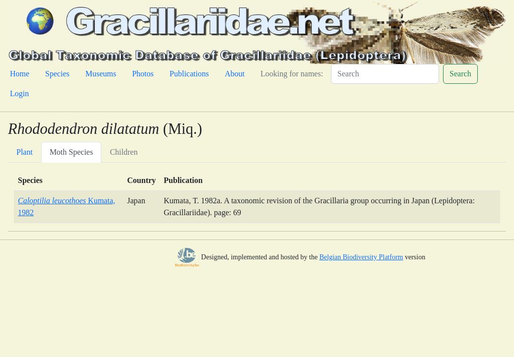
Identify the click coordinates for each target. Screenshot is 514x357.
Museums (100, 73)
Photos (143, 73)
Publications (189, 73)
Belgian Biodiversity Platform (361, 257)
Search (460, 73)
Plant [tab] (24, 152)
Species (57, 73)
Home (19, 73)
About (235, 73)
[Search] (385, 74)
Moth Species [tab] (71, 152)
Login (19, 93)
